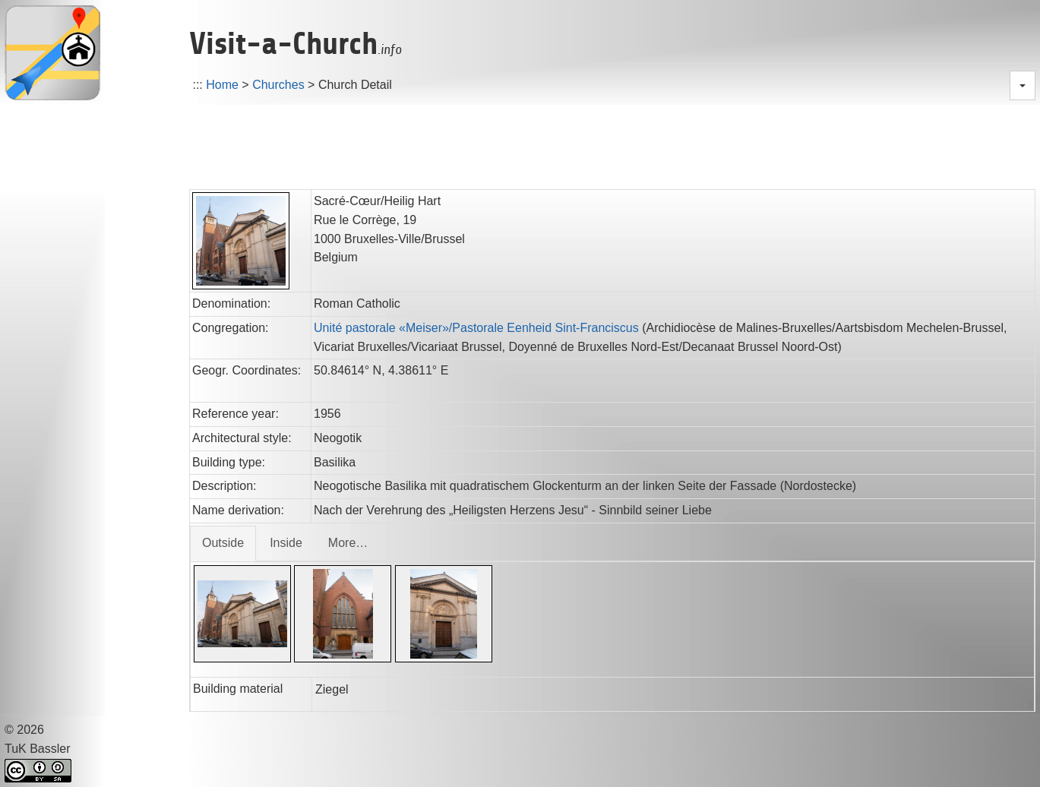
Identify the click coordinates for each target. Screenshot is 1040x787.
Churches (278, 84)
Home (222, 84)
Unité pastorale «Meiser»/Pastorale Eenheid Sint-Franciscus (476, 327)
